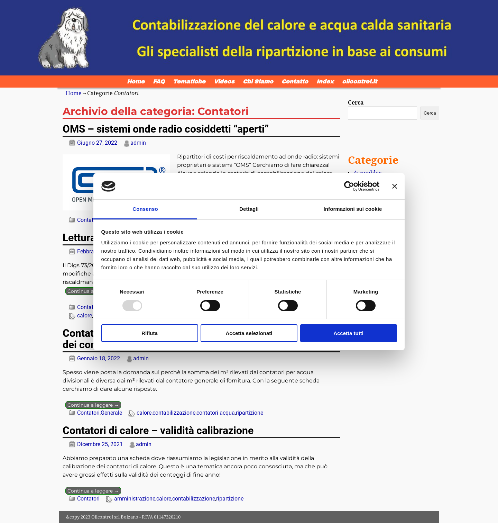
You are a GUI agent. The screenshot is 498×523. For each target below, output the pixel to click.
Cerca (356, 102)
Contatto (295, 81)
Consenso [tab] (145, 209)
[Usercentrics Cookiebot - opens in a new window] (349, 186)
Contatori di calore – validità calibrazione (158, 430)
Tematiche (189, 81)
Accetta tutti (348, 333)
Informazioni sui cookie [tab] (353, 209)
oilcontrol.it (359, 81)
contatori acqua (215, 412)
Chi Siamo (258, 81)
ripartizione (249, 412)
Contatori (88, 220)
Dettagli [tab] (249, 209)
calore (84, 315)
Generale (111, 412)
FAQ (159, 81)
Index (325, 81)
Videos (224, 81)
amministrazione (134, 498)
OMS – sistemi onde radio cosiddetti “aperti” (166, 129)
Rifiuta (149, 333)
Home (136, 81)
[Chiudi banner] (394, 186)
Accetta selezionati (248, 333)
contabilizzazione (174, 412)
